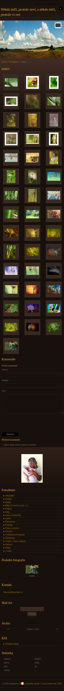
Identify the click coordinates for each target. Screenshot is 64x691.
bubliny (8, 499)
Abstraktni (9, 496)
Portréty (8, 525)
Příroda (8, 531)
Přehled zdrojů (11, 644)
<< (8, 629)
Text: (4, 391)
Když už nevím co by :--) (16, 505)
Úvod (4, 62)
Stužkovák (10, 538)
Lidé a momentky (13, 515)
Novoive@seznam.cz (13, 592)
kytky (7, 512)
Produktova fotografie (15, 535)
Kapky (8, 502)
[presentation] (28, 423)
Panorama (10, 522)
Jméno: (5, 370)
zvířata (8, 551)
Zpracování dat (49, 683)
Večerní (8, 544)
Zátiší (7, 548)
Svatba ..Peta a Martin (15, 541)
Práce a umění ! (12, 528)
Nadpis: (5, 380)
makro (8, 518)
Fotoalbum (13, 62)
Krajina (8, 509)
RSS (60, 683)
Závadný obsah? (33, 683)
